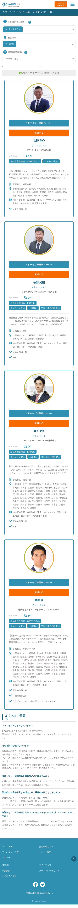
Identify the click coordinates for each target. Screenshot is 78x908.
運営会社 (6, 868)
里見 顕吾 (39, 434)
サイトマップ (45, 868)
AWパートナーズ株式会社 (39, 153)
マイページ (7, 861)
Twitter (42, 888)
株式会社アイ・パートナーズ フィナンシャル (39, 613)
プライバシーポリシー (49, 874)
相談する (39, 136)
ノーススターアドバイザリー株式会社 (39, 444)
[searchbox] (24, 28)
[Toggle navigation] (72, 4)
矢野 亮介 (39, 144)
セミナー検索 (45, 855)
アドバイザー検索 (21, 12)
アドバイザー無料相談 (60, 4)
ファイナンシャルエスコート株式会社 (39, 295)
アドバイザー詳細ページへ (38, 126)
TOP (5, 12)
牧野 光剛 (39, 286)
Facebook (35, 888)
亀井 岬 (39, 603)
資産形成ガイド (46, 850)
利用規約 (6, 874)
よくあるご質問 (9, 879)
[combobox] (39, 29)
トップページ (8, 850)
